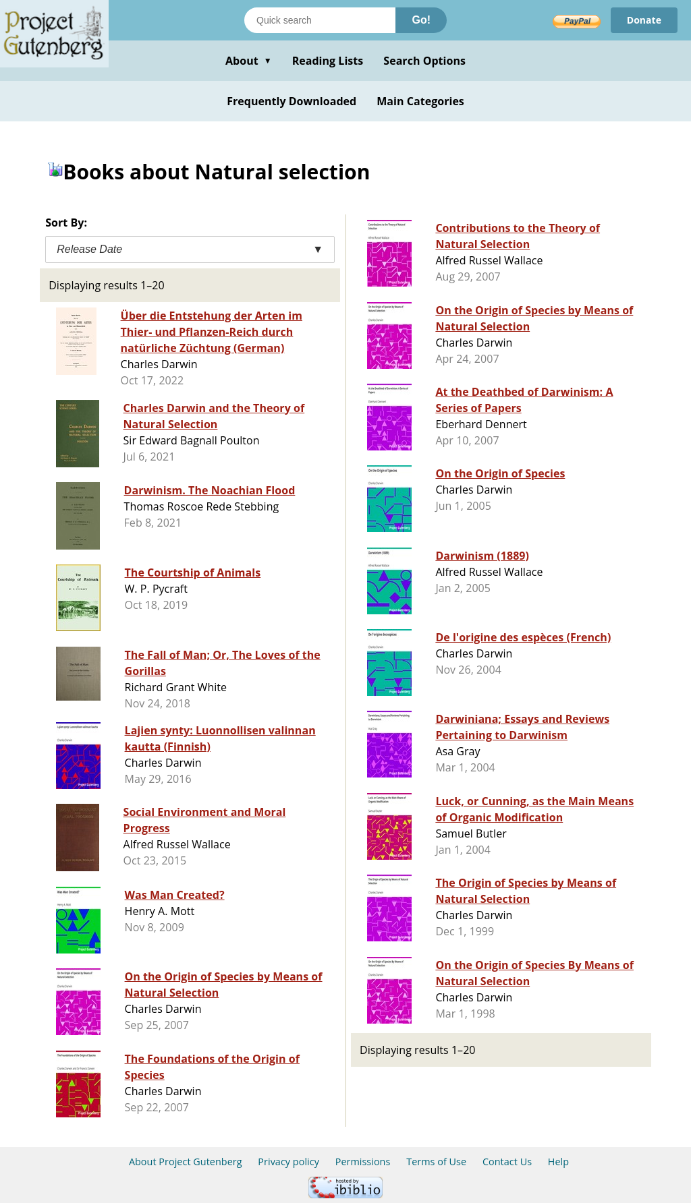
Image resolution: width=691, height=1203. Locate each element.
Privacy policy (288, 1161)
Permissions (363, 1161)
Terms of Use (436, 1161)
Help (558, 1161)
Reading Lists (328, 60)
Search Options (424, 60)
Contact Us (507, 1161)
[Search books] (319, 20)
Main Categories (420, 101)
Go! (421, 20)
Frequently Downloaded (291, 101)
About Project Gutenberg (185, 1161)
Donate (644, 19)
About (248, 61)
